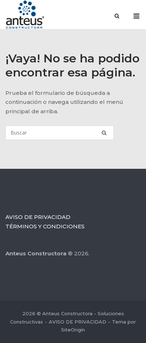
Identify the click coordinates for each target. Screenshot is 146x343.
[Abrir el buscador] (117, 16)
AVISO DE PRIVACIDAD (37, 217)
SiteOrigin (73, 330)
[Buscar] (59, 133)
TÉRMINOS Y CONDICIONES (45, 226)
